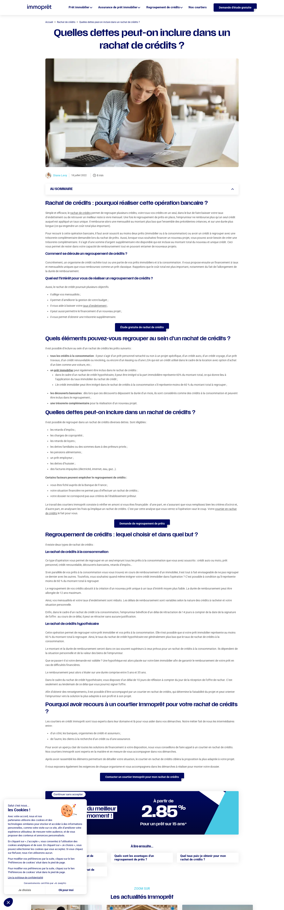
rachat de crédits (80, 212)
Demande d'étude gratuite (235, 7)
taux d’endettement (95, 305)
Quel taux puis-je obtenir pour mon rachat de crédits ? (203, 857)
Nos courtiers (198, 7)
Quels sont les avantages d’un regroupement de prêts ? (134, 857)
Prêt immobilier (79, 7)
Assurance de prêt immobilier (117, 7)
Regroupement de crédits (163, 7)
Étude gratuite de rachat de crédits (142, 327)
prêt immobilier (63, 370)
